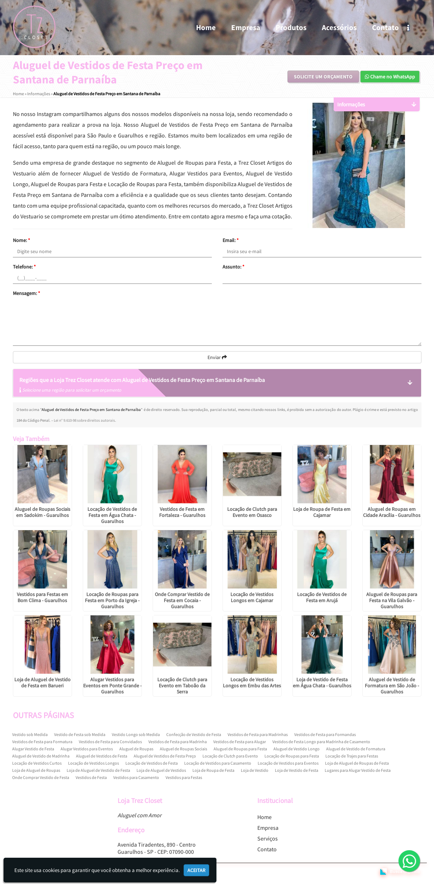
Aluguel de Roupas (136, 748)
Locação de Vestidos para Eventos (288, 763)
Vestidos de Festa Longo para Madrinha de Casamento (321, 741)
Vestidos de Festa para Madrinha (177, 741)
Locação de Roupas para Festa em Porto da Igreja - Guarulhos (112, 600)
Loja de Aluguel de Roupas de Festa (357, 763)
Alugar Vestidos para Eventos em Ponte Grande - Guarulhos (112, 685)
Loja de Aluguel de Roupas (36, 770)
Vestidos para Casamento (136, 777)
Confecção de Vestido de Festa (193, 734)
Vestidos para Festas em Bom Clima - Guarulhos (42, 597)
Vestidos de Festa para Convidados (110, 741)
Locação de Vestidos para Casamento (217, 763)
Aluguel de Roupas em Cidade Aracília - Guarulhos (391, 512)
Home (206, 27)
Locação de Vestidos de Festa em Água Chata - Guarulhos (112, 515)
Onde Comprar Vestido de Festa (40, 777)
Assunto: (233, 266)
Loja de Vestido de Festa (296, 770)
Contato (385, 27)
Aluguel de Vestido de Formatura (355, 748)
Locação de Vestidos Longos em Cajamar (251, 597)
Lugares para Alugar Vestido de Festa (358, 770)
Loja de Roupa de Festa (213, 770)
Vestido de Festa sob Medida (79, 734)
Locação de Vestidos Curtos (37, 763)
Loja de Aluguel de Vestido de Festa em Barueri (42, 682)
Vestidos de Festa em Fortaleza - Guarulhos (182, 512)
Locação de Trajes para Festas (351, 756)
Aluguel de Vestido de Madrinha (41, 756)
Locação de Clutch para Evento (230, 756)
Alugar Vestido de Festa (33, 748)
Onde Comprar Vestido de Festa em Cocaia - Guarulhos (182, 600)
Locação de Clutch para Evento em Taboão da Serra (182, 685)
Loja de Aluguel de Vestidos (161, 770)
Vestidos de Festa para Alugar (239, 741)
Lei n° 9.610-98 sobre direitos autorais (84, 420)
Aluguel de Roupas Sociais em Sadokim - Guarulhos (42, 512)
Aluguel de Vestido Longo (296, 748)
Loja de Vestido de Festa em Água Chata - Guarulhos (322, 682)
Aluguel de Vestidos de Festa (101, 756)
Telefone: (24, 266)
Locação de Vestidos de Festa (151, 763)
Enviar (217, 357)
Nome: (21, 240)
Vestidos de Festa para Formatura (42, 741)
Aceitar (196, 870)
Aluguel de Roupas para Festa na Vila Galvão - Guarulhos (391, 600)
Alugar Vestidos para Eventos (87, 748)
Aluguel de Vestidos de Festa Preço (165, 756)
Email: (231, 240)
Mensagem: (26, 293)
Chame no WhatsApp (390, 76)
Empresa (245, 27)
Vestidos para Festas (184, 777)
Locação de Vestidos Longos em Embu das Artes (252, 682)
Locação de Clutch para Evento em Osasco (252, 512)
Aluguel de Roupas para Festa (240, 748)
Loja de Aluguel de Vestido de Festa (98, 770)
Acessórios (339, 27)
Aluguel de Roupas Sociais (183, 748)
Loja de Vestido (254, 770)
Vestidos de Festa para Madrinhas (258, 734)
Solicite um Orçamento (323, 76)
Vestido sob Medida (30, 734)
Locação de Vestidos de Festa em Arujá (322, 597)
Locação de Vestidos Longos (93, 763)
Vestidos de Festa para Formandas (325, 734)
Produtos (291, 27)
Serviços (267, 838)
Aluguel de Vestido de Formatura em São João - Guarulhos (392, 685)
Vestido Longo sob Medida (136, 734)
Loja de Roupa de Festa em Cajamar (321, 512)
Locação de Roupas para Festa (291, 756)
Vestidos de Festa (91, 777)
